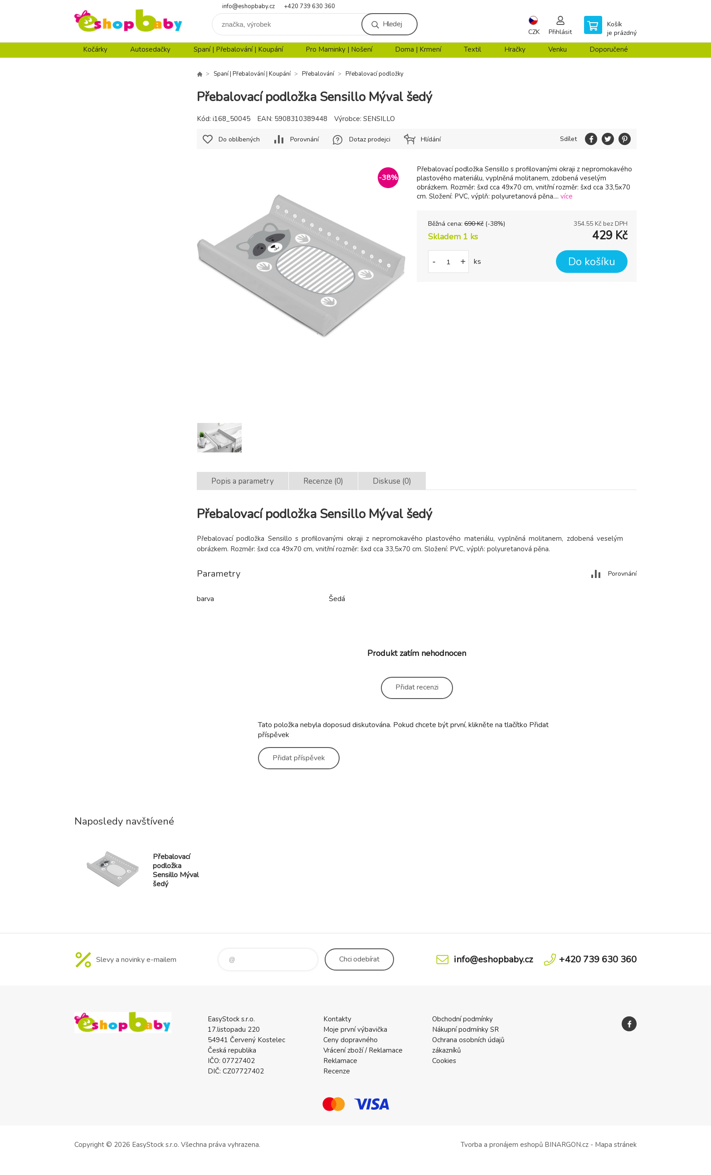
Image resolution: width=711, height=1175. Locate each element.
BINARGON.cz (567, 1144)
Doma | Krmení (418, 49)
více (566, 196)
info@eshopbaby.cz (248, 6)
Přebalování (318, 74)
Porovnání (304, 139)
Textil (472, 49)
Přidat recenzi (416, 687)
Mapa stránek (616, 1144)
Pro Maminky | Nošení (339, 49)
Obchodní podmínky (462, 1019)
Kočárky (95, 49)
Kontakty (337, 1019)
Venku (557, 49)
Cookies (444, 1060)
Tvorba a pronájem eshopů (502, 1144)
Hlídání (431, 139)
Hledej (392, 24)
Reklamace (340, 1060)
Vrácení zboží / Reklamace (363, 1050)
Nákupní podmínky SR (465, 1029)
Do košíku (591, 262)
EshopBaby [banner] (128, 21)
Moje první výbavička (355, 1029)
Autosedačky (150, 49)
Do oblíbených (239, 139)
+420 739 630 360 (309, 6)
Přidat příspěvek (299, 758)
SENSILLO (379, 118)
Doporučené (608, 49)
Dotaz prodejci (369, 139)
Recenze (336, 1071)
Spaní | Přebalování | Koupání (238, 49)
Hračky (515, 49)
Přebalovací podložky (375, 74)
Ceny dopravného (350, 1039)
